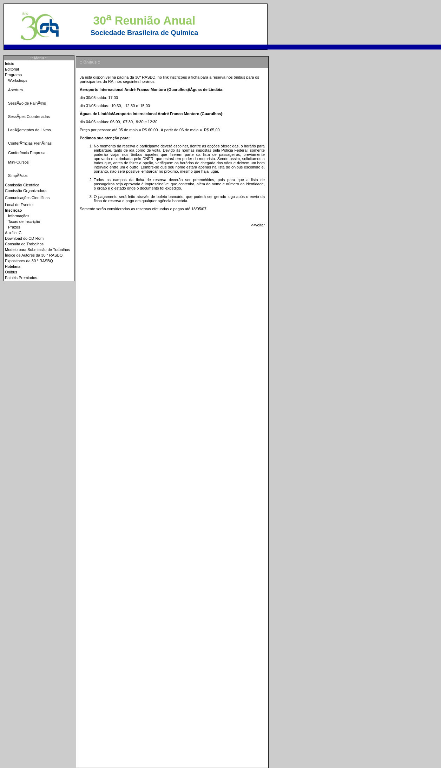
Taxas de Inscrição (24, 221)
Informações (18, 216)
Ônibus (11, 272)
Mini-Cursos (18, 162)
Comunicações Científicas (27, 198)
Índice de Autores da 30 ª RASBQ (33, 255)
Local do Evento (19, 205)
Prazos (14, 227)
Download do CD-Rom (24, 238)
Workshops (17, 80)
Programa (13, 75)
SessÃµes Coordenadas (29, 116)
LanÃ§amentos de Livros (29, 130)
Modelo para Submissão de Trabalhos (37, 249)
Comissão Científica (22, 185)
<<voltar (258, 225)
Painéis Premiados (21, 278)
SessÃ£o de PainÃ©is (27, 103)
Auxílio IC (13, 233)
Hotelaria (12, 266)
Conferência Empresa (26, 153)
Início (9, 63)
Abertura (15, 90)
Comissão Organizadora (26, 190)
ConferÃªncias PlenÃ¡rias (30, 143)
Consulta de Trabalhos (24, 244)
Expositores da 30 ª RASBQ (29, 261)
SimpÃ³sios (18, 175)
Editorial (12, 69)
